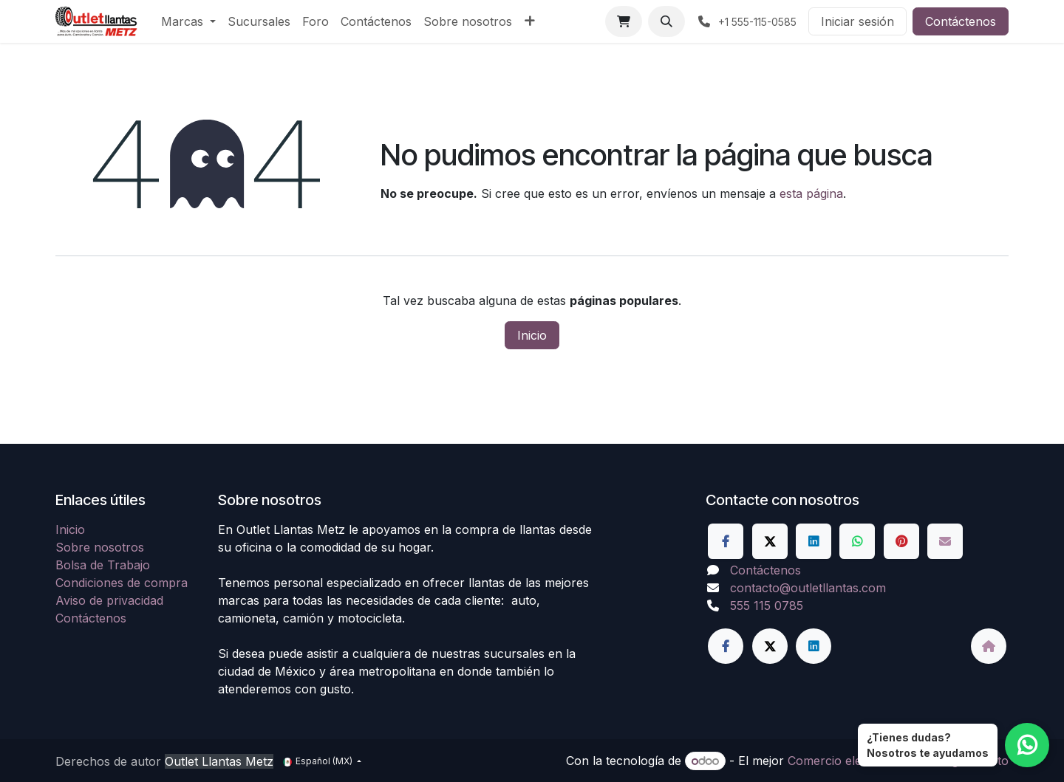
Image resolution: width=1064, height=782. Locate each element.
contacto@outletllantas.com (808, 587)
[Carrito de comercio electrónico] (623, 21)
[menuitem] (188, 21)
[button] (666, 21)
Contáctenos (960, 21)
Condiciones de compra (121, 582)
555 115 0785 (766, 605)
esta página (811, 193)
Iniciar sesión (857, 21)
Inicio (532, 335)
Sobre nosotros (99, 547)
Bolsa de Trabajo (102, 565)
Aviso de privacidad (109, 600)
